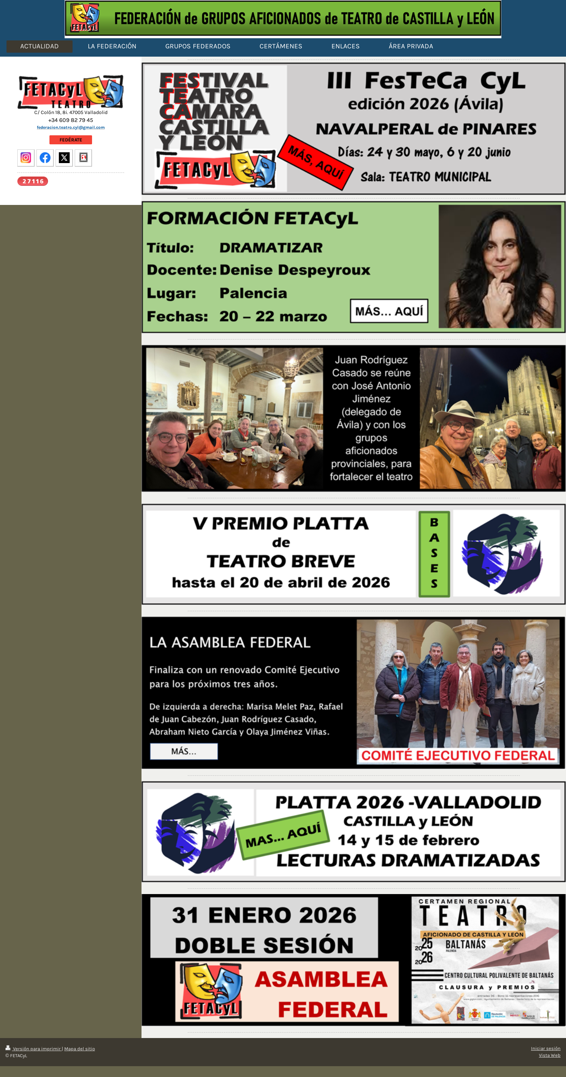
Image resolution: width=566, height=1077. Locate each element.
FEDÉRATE (71, 140)
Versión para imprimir (33, 1048)
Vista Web (550, 1055)
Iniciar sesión (546, 1048)
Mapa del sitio (79, 1048)
